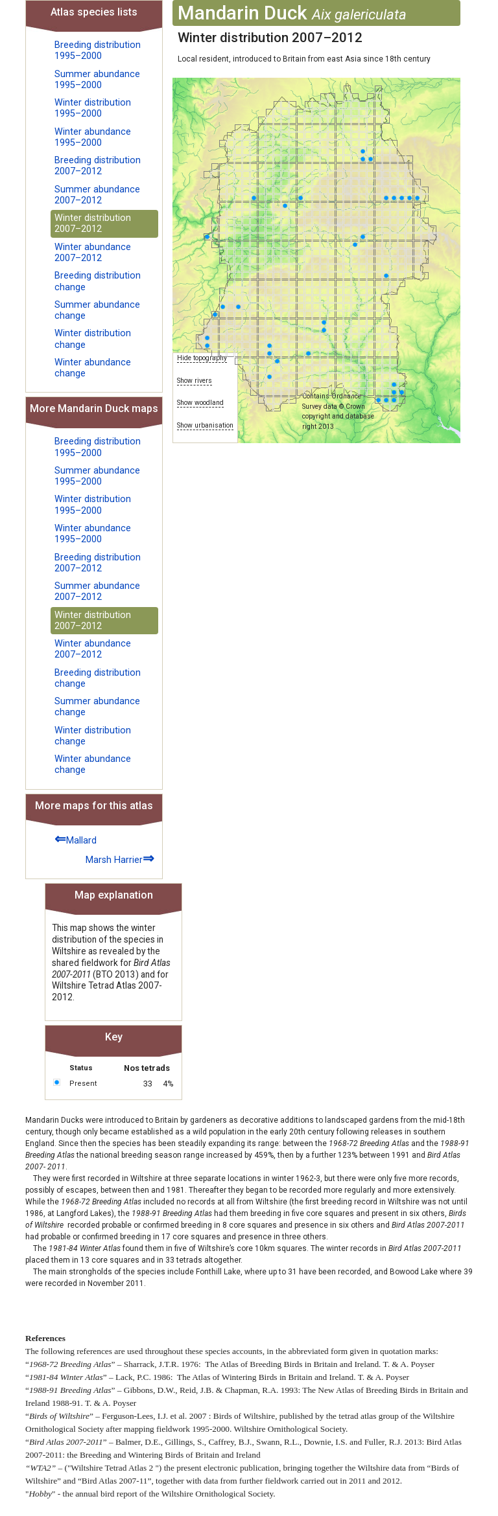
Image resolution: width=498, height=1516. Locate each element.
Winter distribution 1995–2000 (92, 108)
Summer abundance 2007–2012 (97, 195)
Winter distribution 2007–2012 (92, 223)
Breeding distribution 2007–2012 (97, 166)
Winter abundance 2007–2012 (92, 253)
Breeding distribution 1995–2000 (97, 51)
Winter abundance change (92, 368)
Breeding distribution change (97, 281)
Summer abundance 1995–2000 (97, 80)
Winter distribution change (92, 339)
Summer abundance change (97, 310)
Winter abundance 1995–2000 (92, 137)
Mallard (75, 839)
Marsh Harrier (120, 858)
